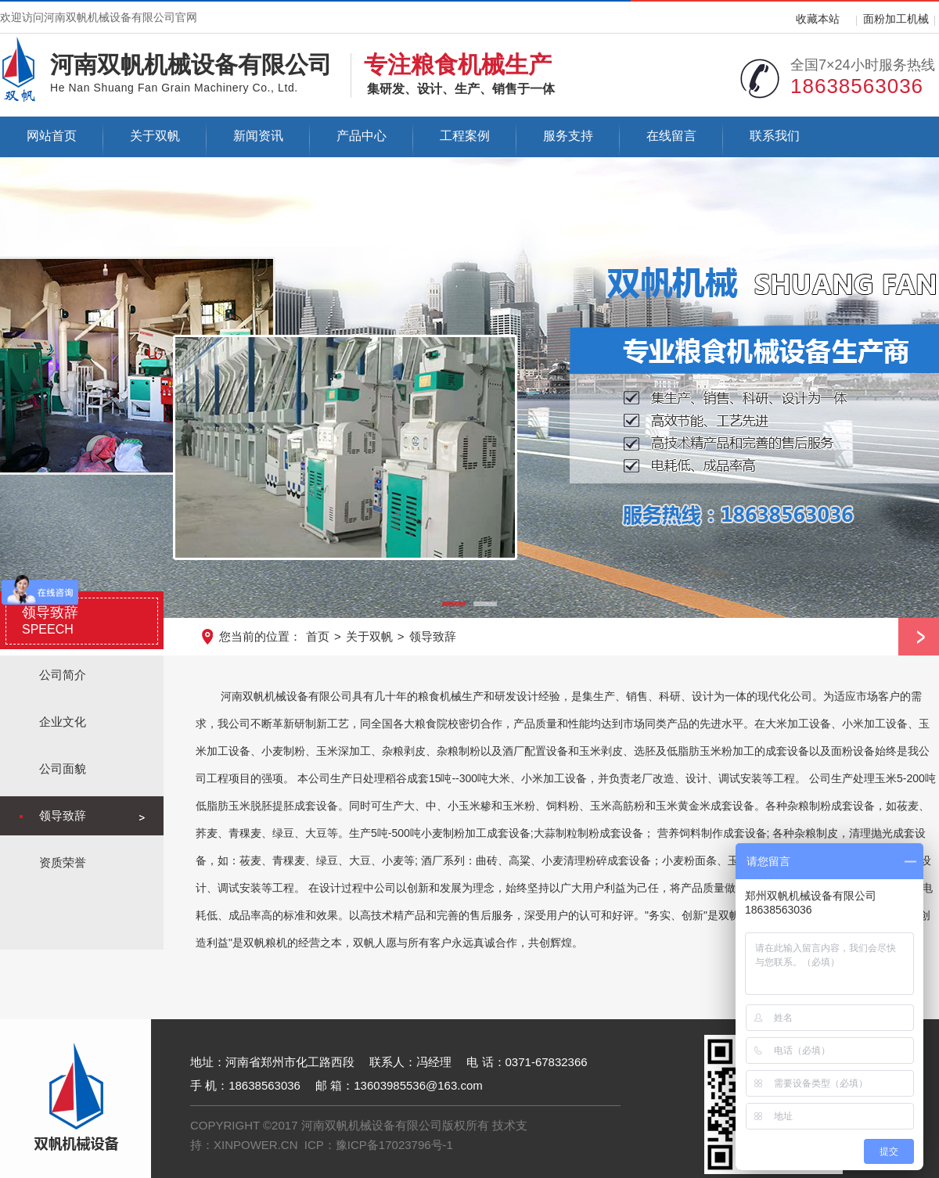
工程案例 (465, 135)
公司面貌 (62, 768)
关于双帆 (155, 135)
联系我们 (775, 135)
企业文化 (62, 721)
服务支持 (568, 135)
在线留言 (671, 135)
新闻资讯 (258, 135)
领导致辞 (432, 636)
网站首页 (52, 135)
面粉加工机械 (896, 19)
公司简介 (62, 674)
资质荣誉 (62, 862)
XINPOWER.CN (256, 1144)
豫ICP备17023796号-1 (394, 1144)
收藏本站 (818, 19)
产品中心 (361, 135)
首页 (317, 636)
